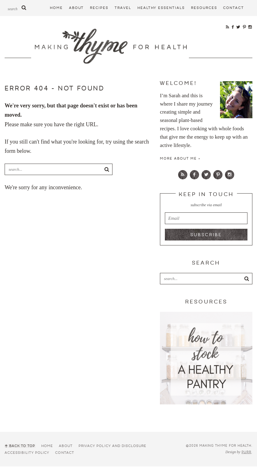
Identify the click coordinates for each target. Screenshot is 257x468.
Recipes (99, 8)
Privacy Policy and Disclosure (112, 447)
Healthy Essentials (161, 8)
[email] (206, 220)
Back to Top (22, 447)
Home (56, 8)
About (76, 8)
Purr (246, 454)
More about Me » (180, 160)
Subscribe (206, 236)
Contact (233, 8)
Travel (123, 8)
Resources (204, 8)
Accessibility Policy (27, 454)
